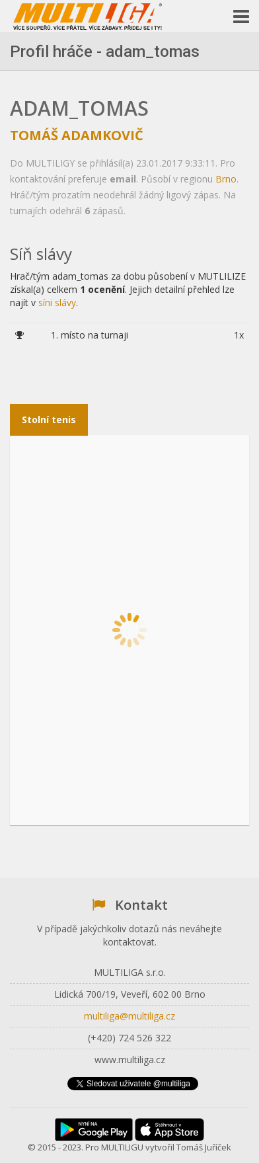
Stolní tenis (49, 419)
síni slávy (57, 302)
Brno (226, 179)
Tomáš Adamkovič (76, 135)
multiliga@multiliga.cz (129, 1016)
